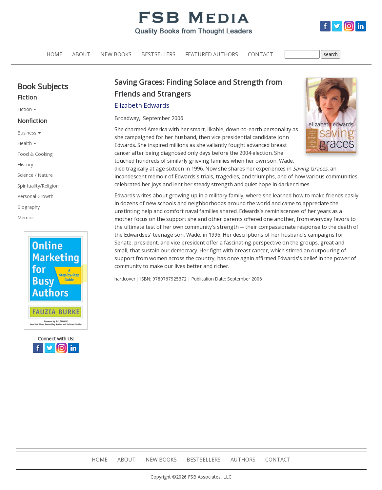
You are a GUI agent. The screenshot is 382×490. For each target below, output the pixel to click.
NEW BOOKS (118, 54)
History (25, 164)
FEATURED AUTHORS (214, 54)
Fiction (24, 109)
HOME (57, 54)
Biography (28, 207)
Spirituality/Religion (38, 186)
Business (26, 133)
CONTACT (263, 54)
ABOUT (83, 54)
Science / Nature (35, 175)
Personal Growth (35, 196)
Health (24, 143)
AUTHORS (245, 459)
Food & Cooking (35, 154)
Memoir (25, 217)
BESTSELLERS (160, 54)
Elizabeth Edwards (141, 105)
